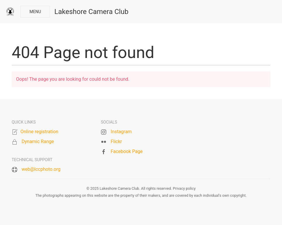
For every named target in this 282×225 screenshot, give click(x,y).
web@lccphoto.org (41, 169)
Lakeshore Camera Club (91, 12)
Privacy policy (184, 188)
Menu (35, 11)
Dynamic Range (38, 141)
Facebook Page (127, 151)
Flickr (116, 141)
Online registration (39, 131)
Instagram (121, 131)
